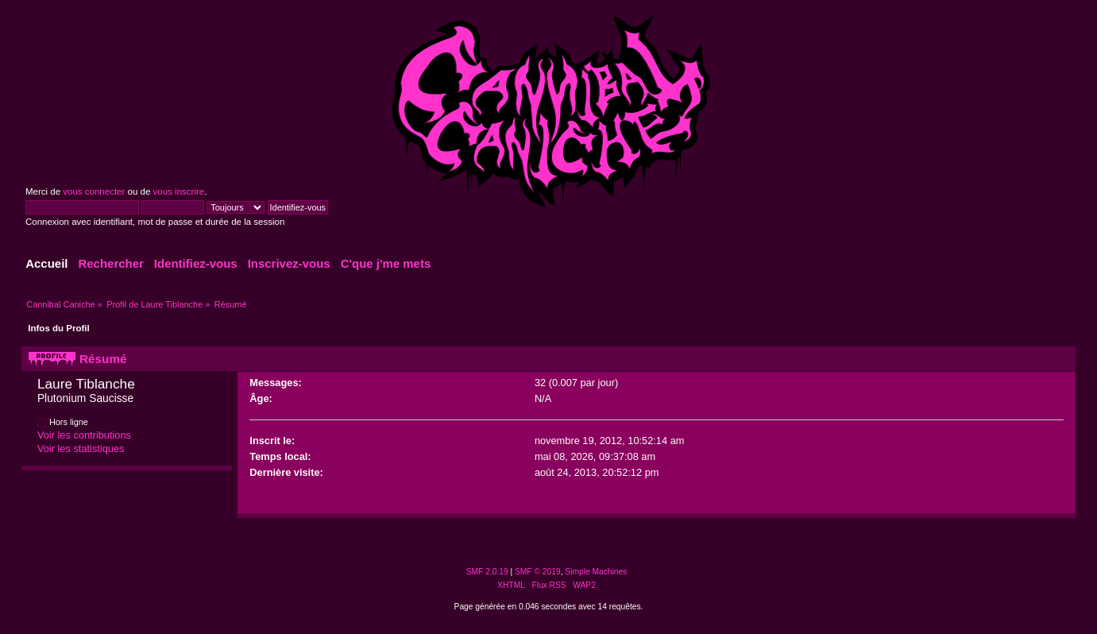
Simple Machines (596, 571)
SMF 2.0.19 (487, 571)
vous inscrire (179, 191)
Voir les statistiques (81, 448)
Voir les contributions (84, 435)
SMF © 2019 (538, 571)
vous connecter (94, 191)
